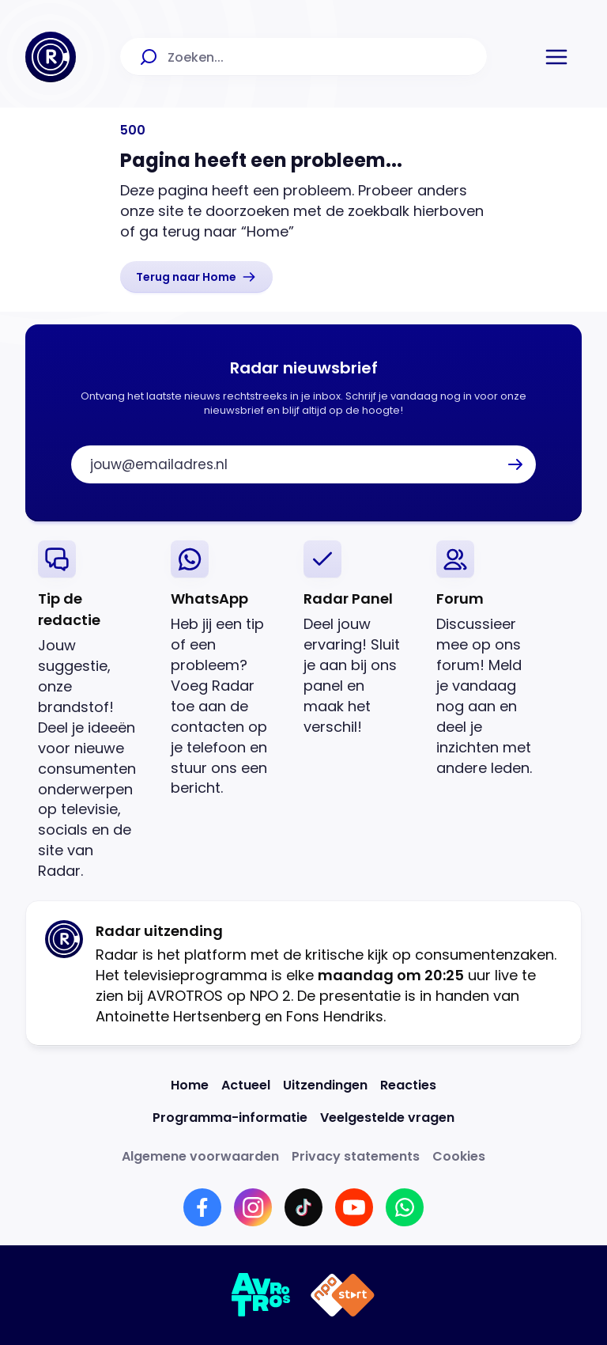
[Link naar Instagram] (253, 1207)
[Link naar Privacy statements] (356, 1156)
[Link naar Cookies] (458, 1156)
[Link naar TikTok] (303, 1207)
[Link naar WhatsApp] (405, 1207)
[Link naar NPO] (342, 1295)
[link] (196, 277)
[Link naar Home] (190, 1085)
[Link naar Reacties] (408, 1085)
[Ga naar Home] (50, 57)
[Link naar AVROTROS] (261, 1295)
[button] (556, 57)
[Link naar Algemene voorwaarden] (200, 1156)
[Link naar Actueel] (245, 1085)
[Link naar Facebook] (202, 1207)
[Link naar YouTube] (354, 1207)
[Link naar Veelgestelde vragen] (387, 1117)
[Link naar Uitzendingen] (325, 1085)
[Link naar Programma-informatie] (230, 1117)
